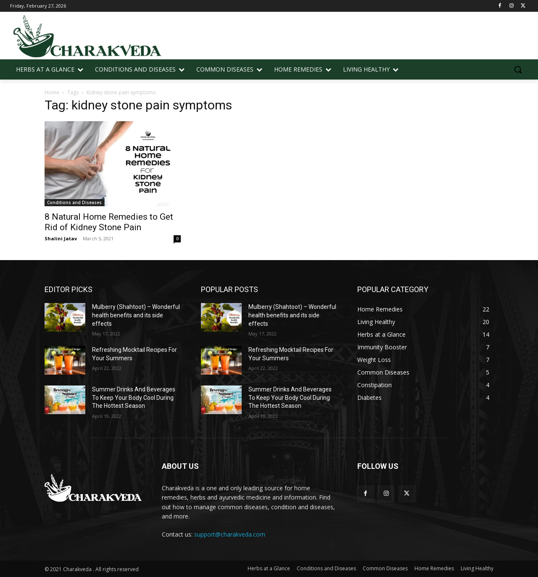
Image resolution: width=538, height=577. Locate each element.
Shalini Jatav (61, 238)
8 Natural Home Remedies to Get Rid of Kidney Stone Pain (109, 222)
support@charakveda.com (229, 534)
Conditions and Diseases (74, 202)
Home (52, 92)
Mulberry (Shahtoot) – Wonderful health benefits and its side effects (136, 315)
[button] (518, 69)
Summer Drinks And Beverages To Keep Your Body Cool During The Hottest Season (133, 397)
